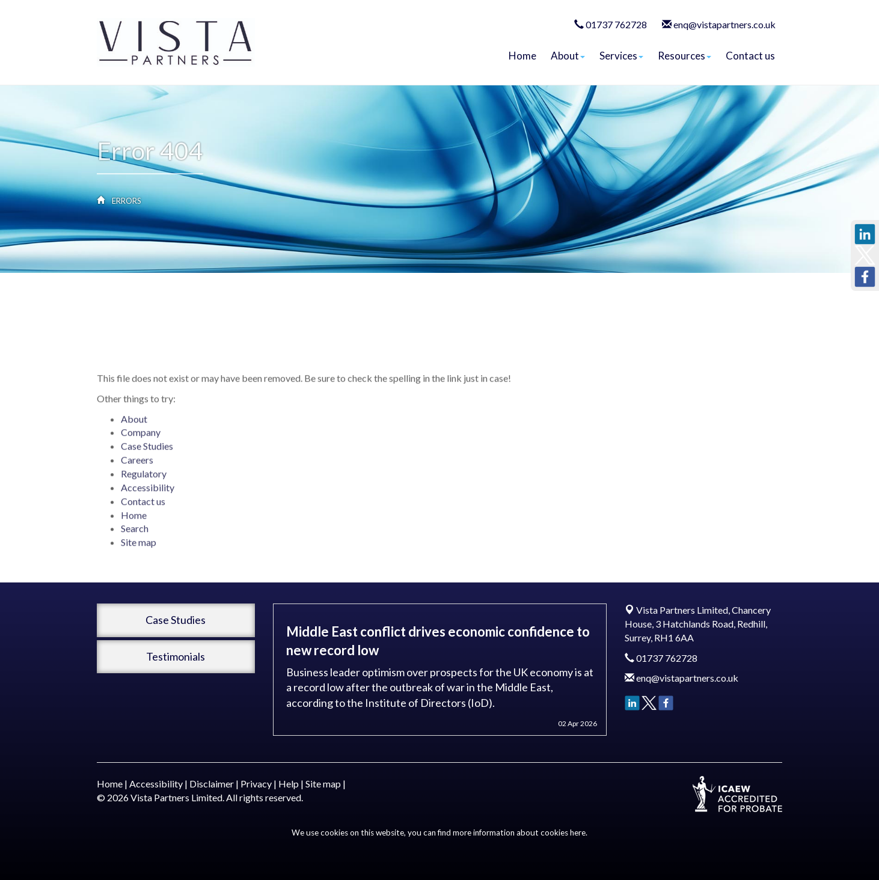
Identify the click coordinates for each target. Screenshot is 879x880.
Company (141, 457)
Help (288, 783)
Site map (138, 567)
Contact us (750, 55)
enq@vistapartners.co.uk (724, 24)
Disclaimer (211, 783)
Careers (137, 484)
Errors (126, 201)
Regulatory (144, 498)
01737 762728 (616, 24)
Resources (684, 55)
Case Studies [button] (175, 619)
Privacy (256, 783)
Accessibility (147, 512)
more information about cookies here (519, 832)
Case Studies (147, 471)
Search (135, 553)
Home (522, 55)
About (568, 55)
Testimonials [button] (175, 656)
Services (621, 55)
